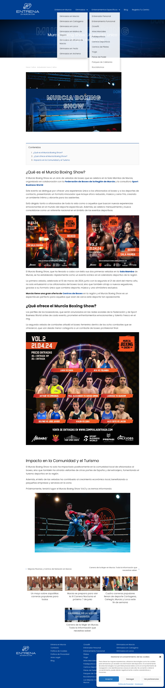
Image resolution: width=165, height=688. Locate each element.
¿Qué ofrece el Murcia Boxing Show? (50, 156)
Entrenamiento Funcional (94, 651)
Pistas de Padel (89, 670)
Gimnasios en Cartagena (127, 648)
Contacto (55, 648)
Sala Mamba (127, 271)
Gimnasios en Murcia (125, 644)
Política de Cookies (59, 651)
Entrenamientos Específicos (104, 9)
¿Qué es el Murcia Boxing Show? (48, 152)
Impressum (139, 684)
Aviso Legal (55, 657)
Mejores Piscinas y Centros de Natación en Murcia (50, 569)
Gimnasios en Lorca (125, 651)
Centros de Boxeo (72, 293)
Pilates (86, 654)
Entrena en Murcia (63, 9)
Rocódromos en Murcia (93, 676)
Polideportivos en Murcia (93, 664)
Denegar (130, 679)
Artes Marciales (89, 660)
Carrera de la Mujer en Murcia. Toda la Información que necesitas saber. (113, 568)
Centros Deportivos (91, 667)
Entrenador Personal (92, 648)
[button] (160, 657)
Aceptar (109, 679)
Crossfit (86, 644)
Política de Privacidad (125, 684)
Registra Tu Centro (140, 9)
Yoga (85, 657)
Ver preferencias (151, 679)
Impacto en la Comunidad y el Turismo (52, 160)
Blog (126, 9)
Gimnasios (80, 9)
